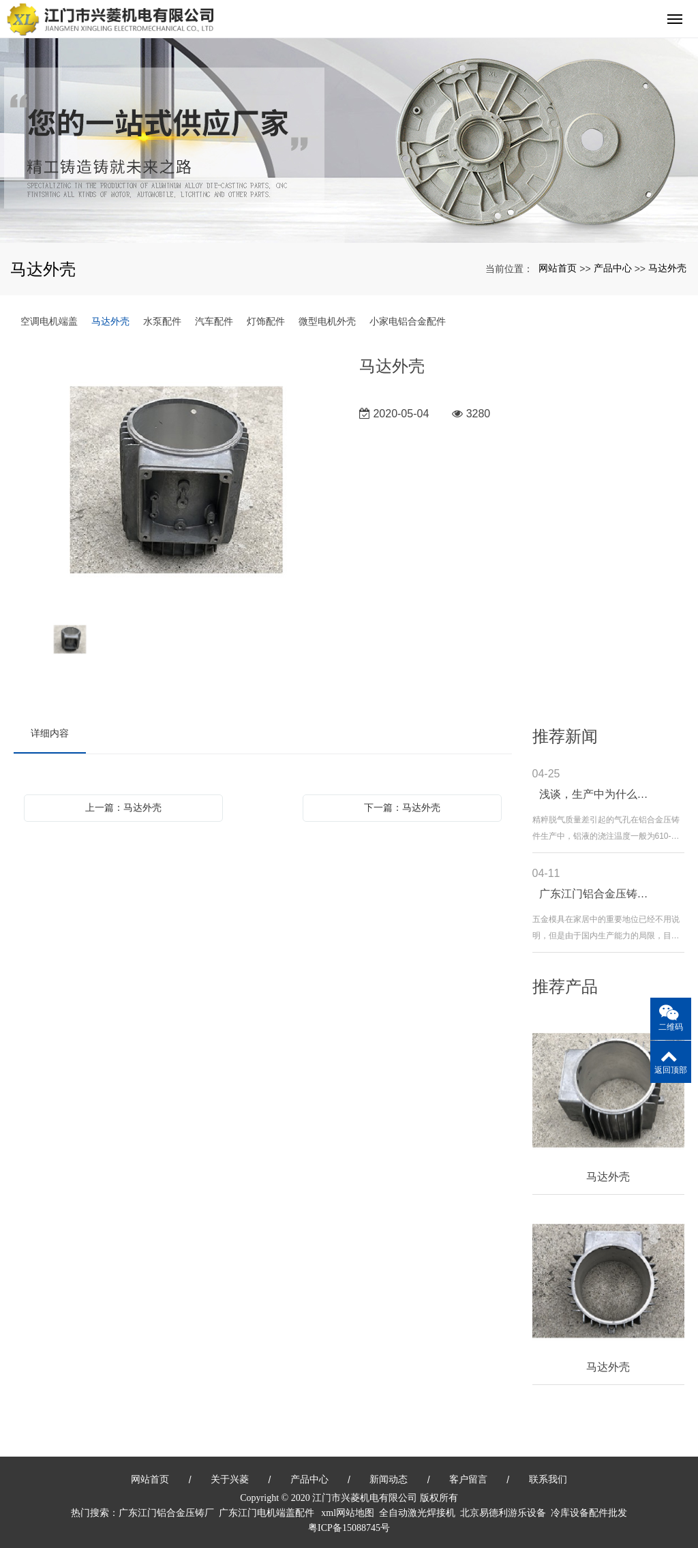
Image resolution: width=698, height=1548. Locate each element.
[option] (176, 481)
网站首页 (557, 268)
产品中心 (613, 268)
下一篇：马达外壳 (402, 807)
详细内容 (50, 733)
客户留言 (468, 1479)
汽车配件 (214, 321)
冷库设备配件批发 (589, 1513)
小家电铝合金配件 (407, 321)
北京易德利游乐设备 (503, 1513)
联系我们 (548, 1479)
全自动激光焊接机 (417, 1513)
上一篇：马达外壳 (123, 807)
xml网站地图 (347, 1513)
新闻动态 (388, 1479)
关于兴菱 (230, 1479)
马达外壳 (667, 268)
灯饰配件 (266, 321)
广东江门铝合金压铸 (161, 1513)
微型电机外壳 (327, 321)
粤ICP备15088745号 (349, 1528)
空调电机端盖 (49, 321)
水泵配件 (162, 321)
